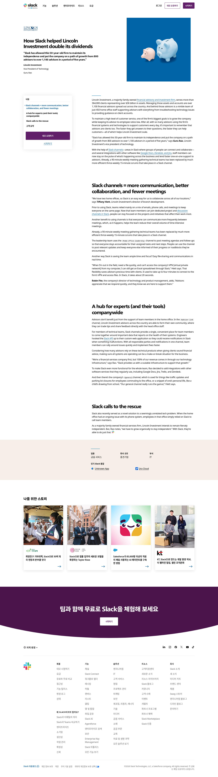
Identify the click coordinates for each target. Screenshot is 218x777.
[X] (181, 647)
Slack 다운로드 (31, 766)
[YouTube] (187, 647)
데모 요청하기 (172, 5)
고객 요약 (30, 125)
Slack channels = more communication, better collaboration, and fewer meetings (47, 106)
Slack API (108, 338)
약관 (57, 766)
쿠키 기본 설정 (66, 766)
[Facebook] (175, 647)
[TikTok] (193, 647)
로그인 (159, 5)
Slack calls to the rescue (37, 120)
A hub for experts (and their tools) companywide (42, 114)
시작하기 (188, 5)
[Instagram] (170, 647)
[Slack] (30, 5)
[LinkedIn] (164, 647)
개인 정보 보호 (47, 766)
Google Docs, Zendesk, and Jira (156, 153)
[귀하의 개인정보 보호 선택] (85, 766)
